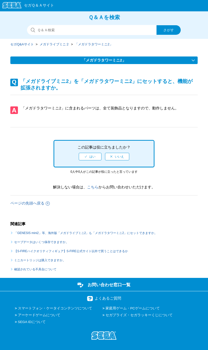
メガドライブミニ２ (54, 44)
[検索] (104, 30)
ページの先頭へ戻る (30, 203)
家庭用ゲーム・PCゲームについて (133, 308)
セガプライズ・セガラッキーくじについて (139, 315)
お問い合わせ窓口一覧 (109, 284)
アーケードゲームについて (39, 315)
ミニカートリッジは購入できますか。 (40, 260)
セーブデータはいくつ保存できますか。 (41, 242)
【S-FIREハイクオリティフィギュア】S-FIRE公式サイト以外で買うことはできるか (71, 251)
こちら (92, 187)
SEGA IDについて (32, 322)
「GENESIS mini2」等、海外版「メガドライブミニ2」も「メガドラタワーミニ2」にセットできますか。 (85, 233)
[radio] (90, 156)
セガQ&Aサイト (22, 44)
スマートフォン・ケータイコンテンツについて (55, 308)
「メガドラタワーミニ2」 (94, 44)
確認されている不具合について (35, 269)
